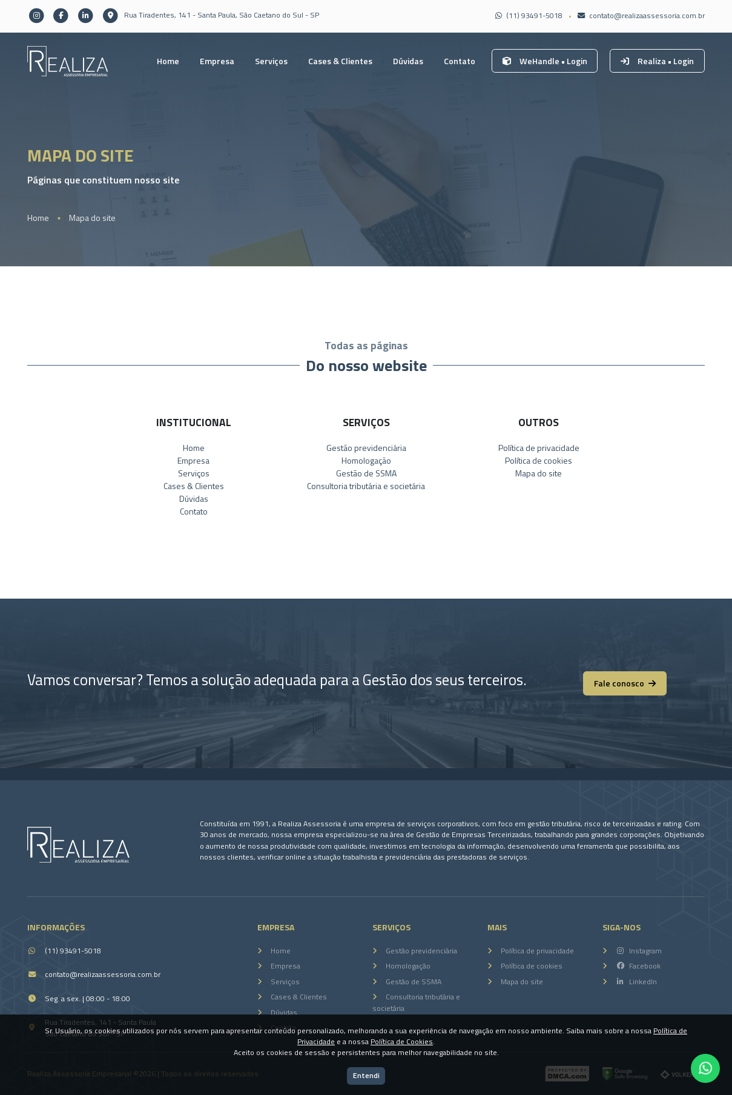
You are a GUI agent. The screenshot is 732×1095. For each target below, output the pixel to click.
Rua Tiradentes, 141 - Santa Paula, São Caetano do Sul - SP (210, 15)
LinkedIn (636, 981)
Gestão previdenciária (366, 447)
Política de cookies (538, 460)
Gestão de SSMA (366, 473)
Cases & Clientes (340, 60)
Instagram (639, 950)
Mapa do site (92, 217)
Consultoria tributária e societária (366, 485)
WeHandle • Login (545, 60)
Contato (459, 60)
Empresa (217, 60)
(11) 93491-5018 (528, 15)
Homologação (366, 460)
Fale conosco (625, 683)
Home (168, 60)
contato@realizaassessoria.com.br (641, 15)
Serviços (271, 60)
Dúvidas (408, 60)
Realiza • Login (657, 60)
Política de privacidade (538, 447)
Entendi (366, 1075)
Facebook (638, 966)
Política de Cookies (402, 1041)
